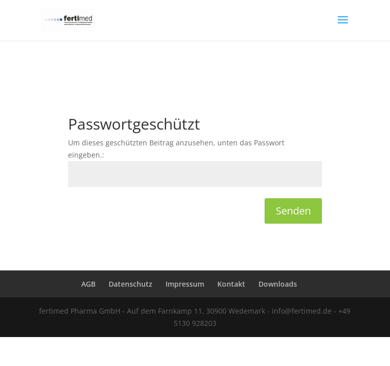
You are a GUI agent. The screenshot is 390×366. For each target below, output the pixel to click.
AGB (88, 284)
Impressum (185, 284)
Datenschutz (130, 284)
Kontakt (231, 284)
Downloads (277, 284)
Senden (293, 211)
